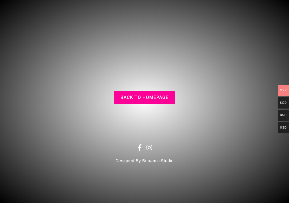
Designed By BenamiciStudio (144, 160)
